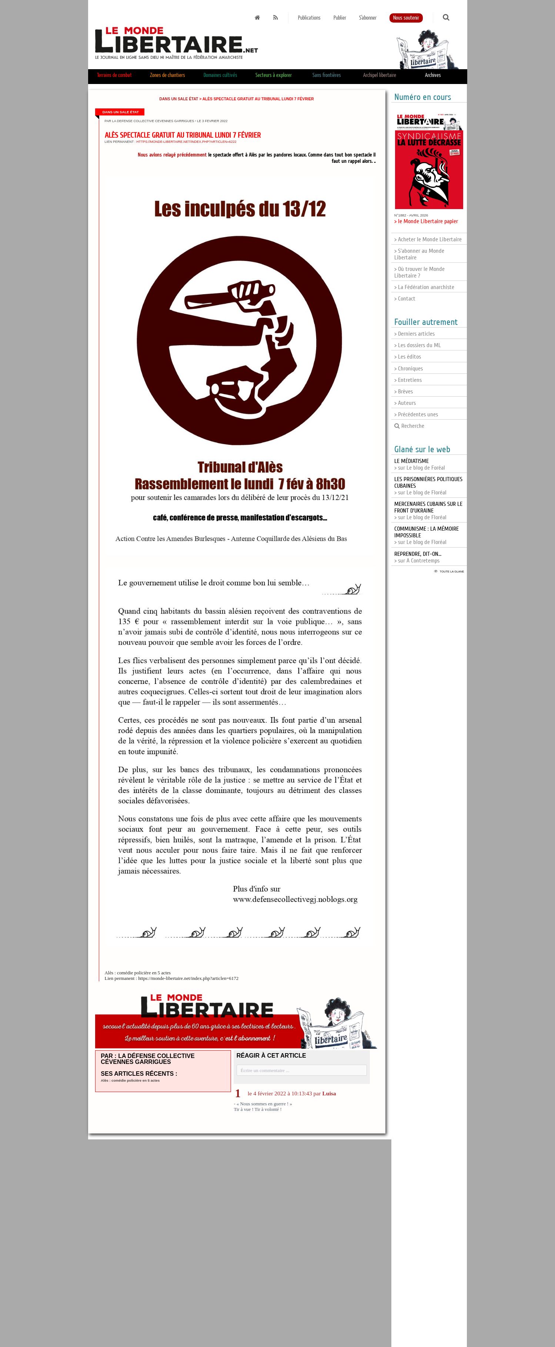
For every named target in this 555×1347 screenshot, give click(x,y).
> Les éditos (407, 356)
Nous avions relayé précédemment (172, 155)
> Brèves (403, 391)
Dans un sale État (179, 99)
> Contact (404, 298)
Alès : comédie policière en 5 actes (130, 1080)
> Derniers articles (414, 333)
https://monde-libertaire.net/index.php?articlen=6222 (187, 142)
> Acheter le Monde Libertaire (428, 239)
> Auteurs (405, 403)
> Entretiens (408, 380)
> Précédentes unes (416, 414)
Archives (433, 75)
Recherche (409, 426)
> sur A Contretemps (417, 557)
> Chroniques (408, 368)
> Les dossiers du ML (417, 345)
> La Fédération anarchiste (424, 287)
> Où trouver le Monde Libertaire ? (419, 272)
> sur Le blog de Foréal (419, 464)
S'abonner (368, 18)
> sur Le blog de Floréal (428, 511)
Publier (340, 18)
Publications (309, 18)
